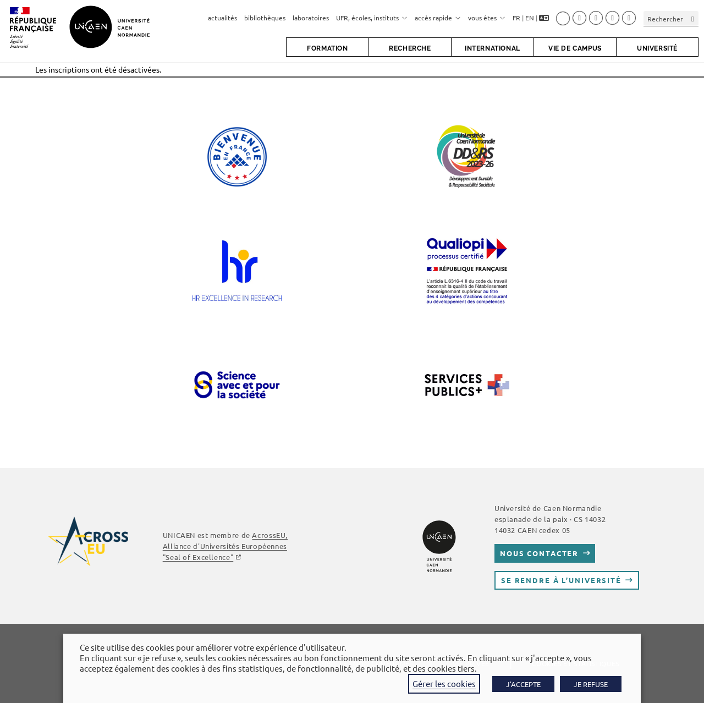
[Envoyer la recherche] (693, 18)
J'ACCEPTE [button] (523, 684)
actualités (222, 17)
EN (529, 17)
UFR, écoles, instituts (372, 17)
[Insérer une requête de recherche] (671, 18)
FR (516, 17)
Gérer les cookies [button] (444, 683)
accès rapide (438, 17)
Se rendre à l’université (561, 580)
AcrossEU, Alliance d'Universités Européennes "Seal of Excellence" (225, 546)
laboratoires (311, 17)
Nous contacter (539, 553)
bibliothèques (264, 17)
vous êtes (486, 17)
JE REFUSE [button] (591, 684)
